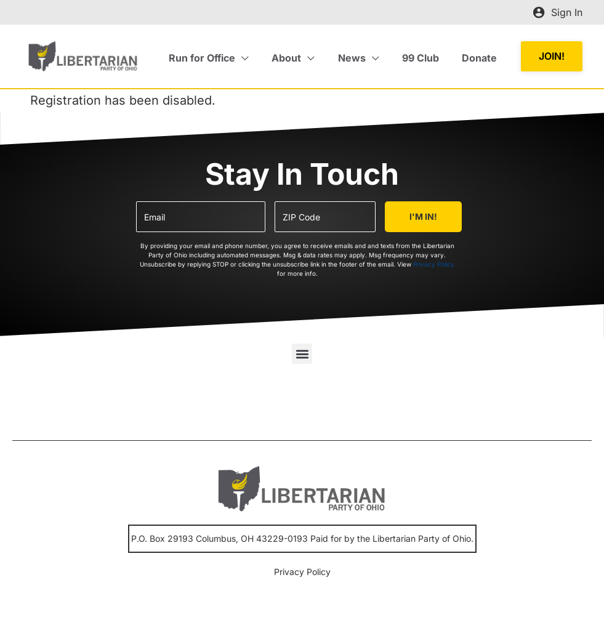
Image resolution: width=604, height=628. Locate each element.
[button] (551, 56)
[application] (257, 58)
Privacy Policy (433, 264)
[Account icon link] (557, 12)
